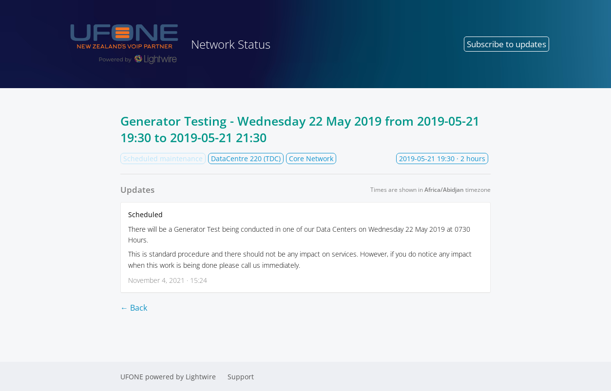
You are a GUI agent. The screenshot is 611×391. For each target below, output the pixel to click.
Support (241, 376)
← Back (133, 307)
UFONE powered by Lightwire (168, 376)
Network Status (166, 44)
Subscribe (506, 44)
